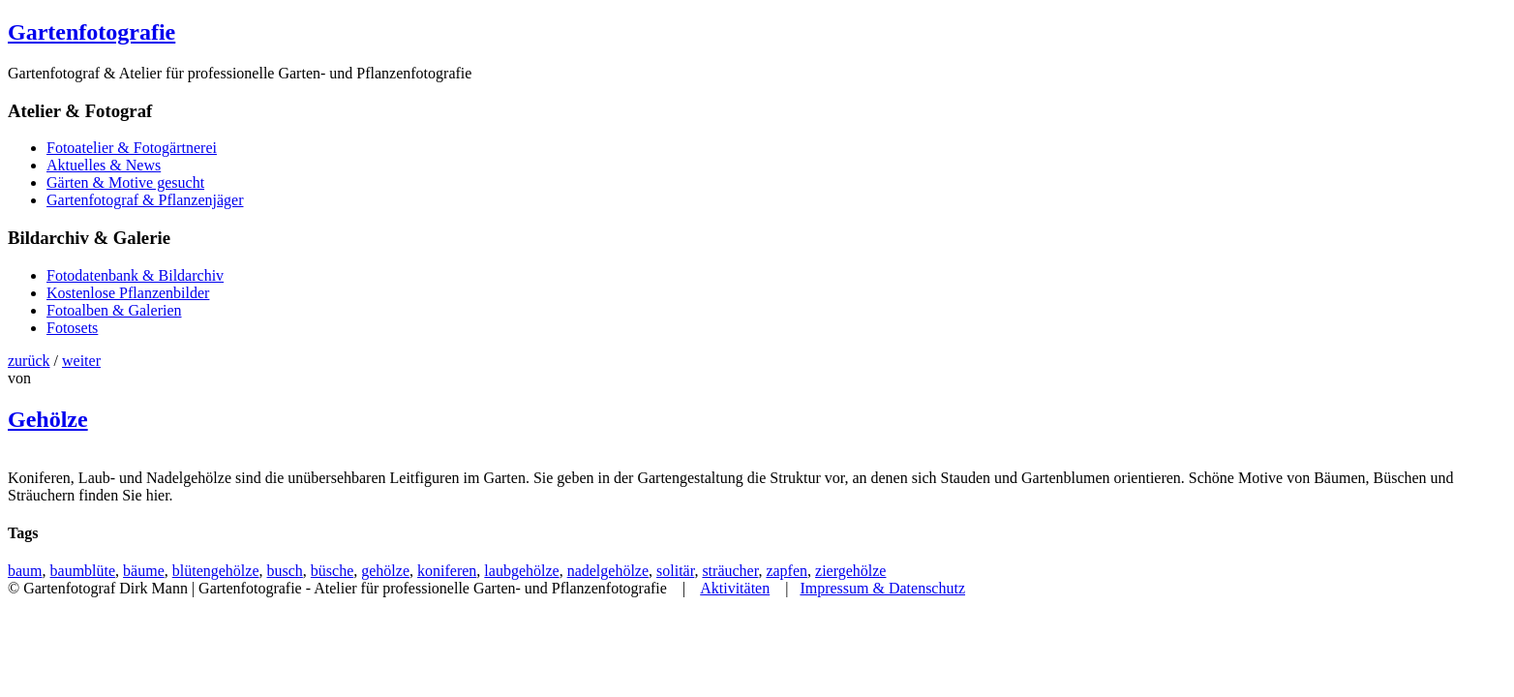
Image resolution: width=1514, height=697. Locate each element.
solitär (675, 570)
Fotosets (72, 327)
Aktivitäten (735, 588)
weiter (81, 360)
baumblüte (83, 570)
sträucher (730, 570)
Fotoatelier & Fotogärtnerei (131, 147)
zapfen (786, 570)
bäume (144, 570)
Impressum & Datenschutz (882, 588)
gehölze (385, 570)
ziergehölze (850, 570)
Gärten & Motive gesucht (125, 182)
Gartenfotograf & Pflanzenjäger (144, 200)
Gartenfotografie (91, 32)
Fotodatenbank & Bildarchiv (135, 275)
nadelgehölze (608, 570)
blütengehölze (215, 570)
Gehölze (48, 419)
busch (285, 570)
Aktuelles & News (103, 165)
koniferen (446, 570)
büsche (332, 570)
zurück (29, 360)
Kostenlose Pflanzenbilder (127, 293)
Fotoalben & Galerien (114, 310)
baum (25, 570)
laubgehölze (521, 570)
